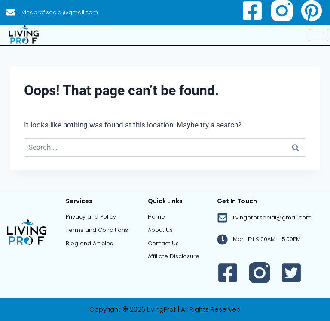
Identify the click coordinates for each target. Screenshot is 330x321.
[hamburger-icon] (318, 35)
